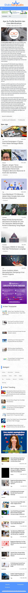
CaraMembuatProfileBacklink (9, 120)
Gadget (20, 375)
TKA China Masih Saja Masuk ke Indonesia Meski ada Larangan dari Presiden (13, 350)
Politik (15, 375)
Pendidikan (4, 217)
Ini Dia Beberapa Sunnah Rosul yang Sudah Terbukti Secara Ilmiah (18, 565)
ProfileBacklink (21, 120)
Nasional (4, 162)
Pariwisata (17, 372)
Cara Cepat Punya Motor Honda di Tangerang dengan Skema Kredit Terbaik (13, 323)
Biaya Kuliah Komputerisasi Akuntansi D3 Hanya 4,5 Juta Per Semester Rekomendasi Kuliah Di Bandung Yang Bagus (13, 222)
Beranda (8, 584)
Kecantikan (4, 375)
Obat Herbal (10, 372)
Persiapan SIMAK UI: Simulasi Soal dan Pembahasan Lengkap (14, 248)
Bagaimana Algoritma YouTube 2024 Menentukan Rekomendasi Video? (18, 543)
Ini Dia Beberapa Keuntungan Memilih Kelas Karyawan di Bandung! (17, 493)
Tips (3, 139)
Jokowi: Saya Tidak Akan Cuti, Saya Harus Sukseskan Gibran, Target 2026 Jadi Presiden (13, 313)
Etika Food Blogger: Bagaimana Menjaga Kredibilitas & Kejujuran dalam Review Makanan (18, 470)
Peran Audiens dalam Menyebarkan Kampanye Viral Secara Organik (13, 272)
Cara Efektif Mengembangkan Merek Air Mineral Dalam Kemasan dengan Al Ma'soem (18, 512)
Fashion (3, 372)
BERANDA (4, 16)
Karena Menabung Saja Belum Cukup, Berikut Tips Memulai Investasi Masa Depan (18, 459)
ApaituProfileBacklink (7, 116)
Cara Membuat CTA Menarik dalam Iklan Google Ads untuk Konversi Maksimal (13, 196)
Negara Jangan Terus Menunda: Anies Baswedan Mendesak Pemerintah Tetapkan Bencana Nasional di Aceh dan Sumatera (13, 169)
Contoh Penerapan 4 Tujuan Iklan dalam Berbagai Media (12, 142)
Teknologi (4, 382)
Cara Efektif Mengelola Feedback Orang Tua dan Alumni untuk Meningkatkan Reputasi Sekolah (15, 407)
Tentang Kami (20, 584)
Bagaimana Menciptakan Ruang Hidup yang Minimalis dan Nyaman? (18, 482)
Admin (20, 25)
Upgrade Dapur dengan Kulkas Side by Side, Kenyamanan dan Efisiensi (18, 554)
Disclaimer (7, 587)
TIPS (10, 16)
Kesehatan (8, 379)
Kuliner (10, 375)
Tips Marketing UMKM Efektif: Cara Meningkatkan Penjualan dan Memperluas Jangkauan (18, 532)
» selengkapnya (5, 145)
